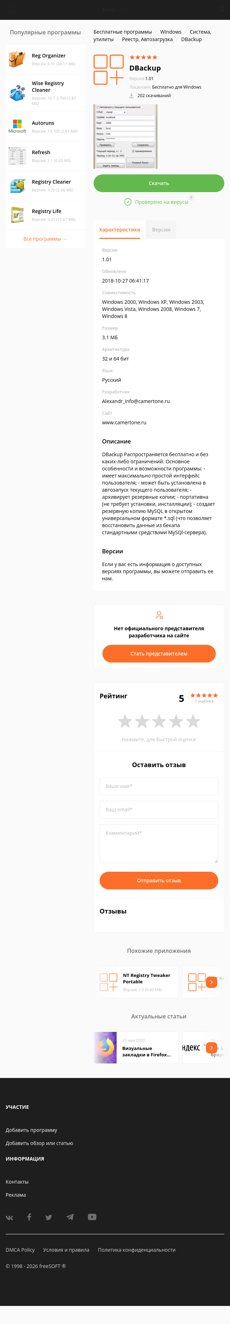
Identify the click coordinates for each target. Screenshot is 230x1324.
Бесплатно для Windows (176, 87)
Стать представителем (158, 653)
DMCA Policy (20, 1249)
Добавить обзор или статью (39, 1143)
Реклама (16, 1194)
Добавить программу (31, 1130)
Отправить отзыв (159, 880)
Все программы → (45, 238)
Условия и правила (66, 1249)
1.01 (141, 79)
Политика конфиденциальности (136, 1249)
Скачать (159, 183)
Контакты (17, 1181)
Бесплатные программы (123, 31)
